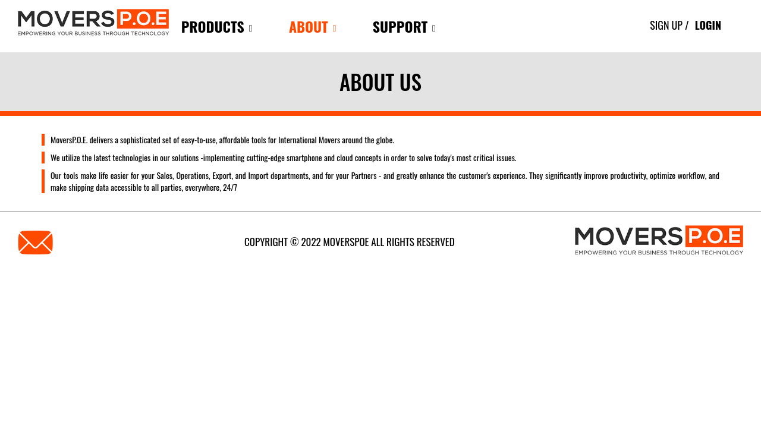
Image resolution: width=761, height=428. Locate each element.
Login (708, 25)
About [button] (313, 26)
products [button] (217, 26)
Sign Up (666, 25)
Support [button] (404, 26)
